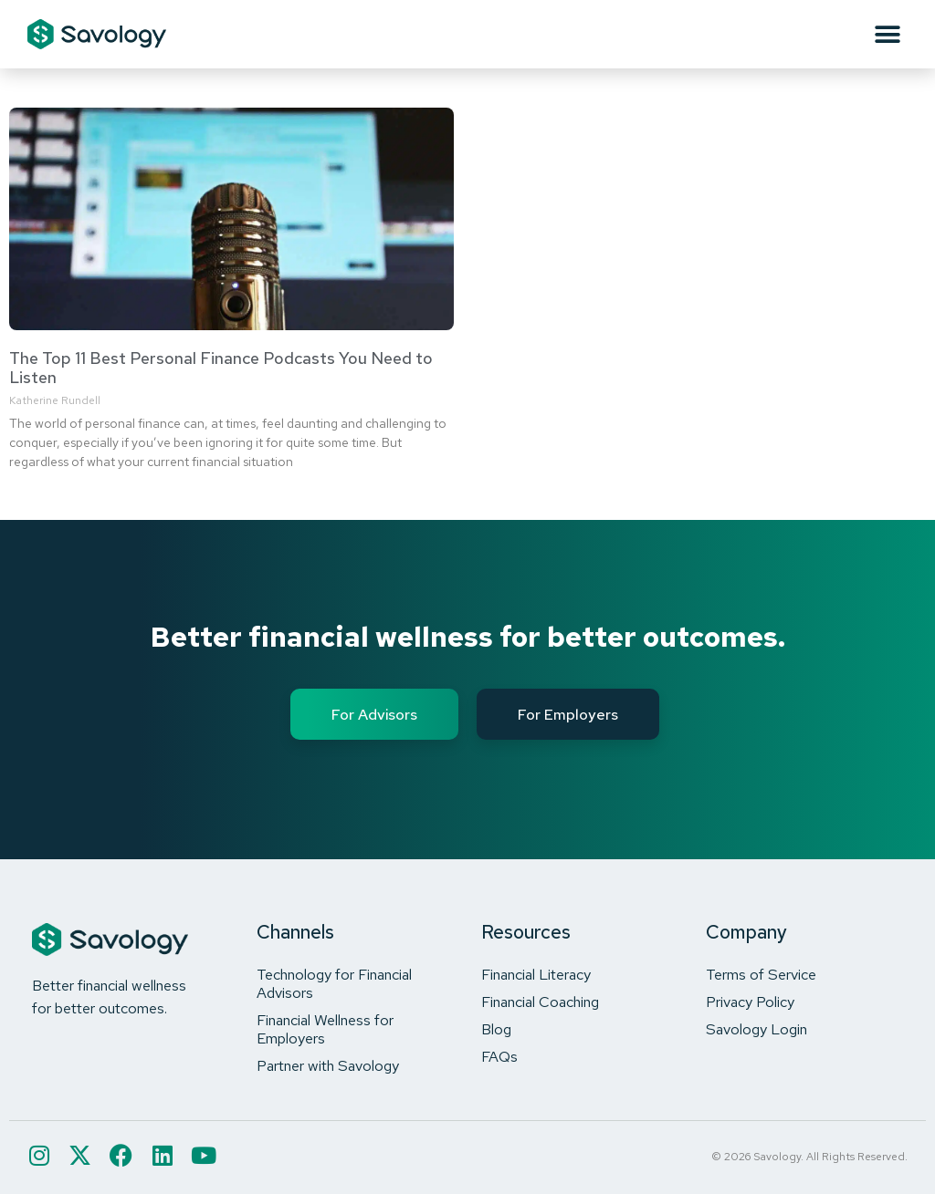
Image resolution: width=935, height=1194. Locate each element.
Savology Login (756, 1029)
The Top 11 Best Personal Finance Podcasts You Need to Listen (221, 368)
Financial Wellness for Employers (325, 1029)
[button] (887, 34)
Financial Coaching (540, 1002)
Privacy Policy (750, 1002)
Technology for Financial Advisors (334, 983)
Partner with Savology (328, 1065)
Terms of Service (761, 974)
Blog (496, 1029)
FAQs (499, 1056)
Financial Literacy (536, 974)
